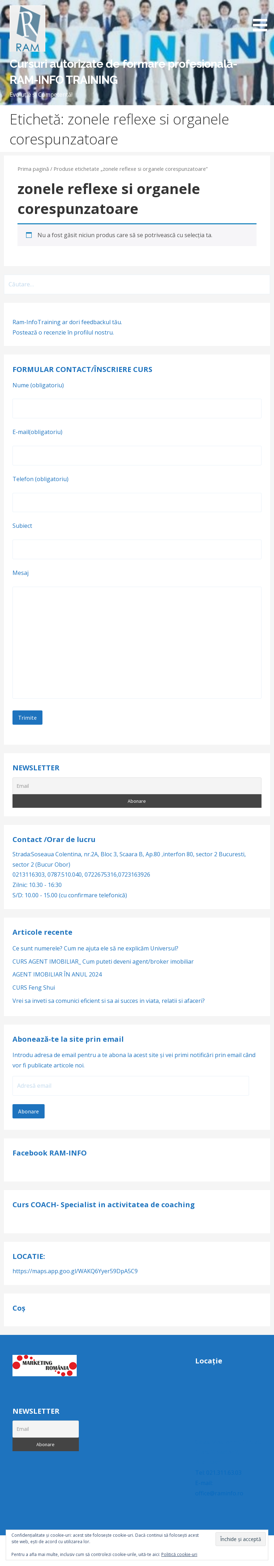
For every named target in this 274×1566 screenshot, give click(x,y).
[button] (262, 17)
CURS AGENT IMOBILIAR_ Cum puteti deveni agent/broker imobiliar (103, 961)
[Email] (137, 785)
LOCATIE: (28, 1256)
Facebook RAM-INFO (49, 1153)
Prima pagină (33, 168)
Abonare (28, 1111)
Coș (18, 1308)
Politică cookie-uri (179, 1554)
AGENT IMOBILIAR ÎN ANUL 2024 (57, 974)
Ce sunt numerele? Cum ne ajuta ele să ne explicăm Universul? (95, 948)
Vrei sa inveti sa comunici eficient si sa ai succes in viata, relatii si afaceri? (110, 1001)
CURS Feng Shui (33, 987)
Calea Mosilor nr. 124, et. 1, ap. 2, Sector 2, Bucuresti (228, 1452)
